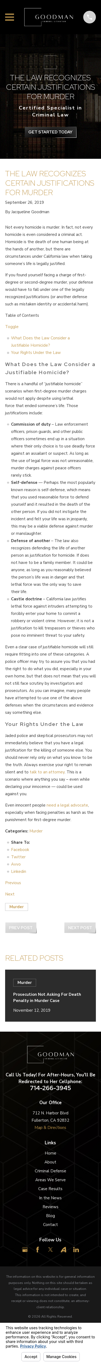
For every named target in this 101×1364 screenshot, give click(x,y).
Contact (50, 1224)
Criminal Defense (50, 1171)
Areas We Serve (50, 1180)
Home (50, 1153)
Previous (13, 883)
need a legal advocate (67, 805)
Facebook (20, 849)
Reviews (50, 1207)
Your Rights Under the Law (36, 352)
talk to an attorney (47, 772)
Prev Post (21, 928)
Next (10, 894)
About (50, 1162)
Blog (50, 1215)
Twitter (18, 857)
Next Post (80, 928)
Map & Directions (50, 1127)
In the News (50, 1198)
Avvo (16, 864)
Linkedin (18, 871)
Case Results (50, 1188)
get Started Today (50, 132)
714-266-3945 (50, 1088)
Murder (36, 831)
